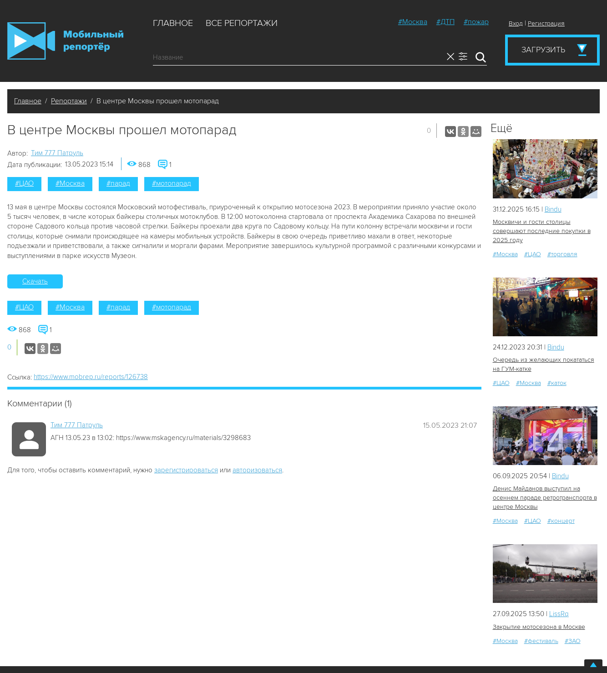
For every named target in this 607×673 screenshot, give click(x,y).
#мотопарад (171, 183)
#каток (557, 383)
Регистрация (546, 23)
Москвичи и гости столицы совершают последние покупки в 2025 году (542, 231)
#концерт (561, 521)
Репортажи (69, 101)
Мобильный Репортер (65, 41)
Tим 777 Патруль (57, 153)
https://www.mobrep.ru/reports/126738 (91, 377)
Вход (516, 23)
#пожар (476, 21)
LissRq (559, 614)
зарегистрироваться (186, 470)
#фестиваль (541, 641)
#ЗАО (573, 641)
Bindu (553, 209)
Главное (173, 23)
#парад (118, 183)
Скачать (35, 281)
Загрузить (543, 50)
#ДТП (445, 21)
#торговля (562, 254)
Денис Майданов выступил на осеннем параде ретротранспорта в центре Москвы (545, 498)
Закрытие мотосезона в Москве (539, 627)
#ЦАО (24, 183)
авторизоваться (257, 470)
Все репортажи (242, 23)
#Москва (412, 21)
